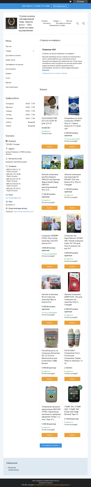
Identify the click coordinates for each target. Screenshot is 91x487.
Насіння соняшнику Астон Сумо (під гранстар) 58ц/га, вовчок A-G (50, 298)
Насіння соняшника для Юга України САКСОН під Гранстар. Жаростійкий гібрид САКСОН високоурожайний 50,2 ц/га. (51, 182)
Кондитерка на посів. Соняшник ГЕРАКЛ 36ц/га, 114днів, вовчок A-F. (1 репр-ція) (73, 123)
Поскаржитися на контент (43, 485)
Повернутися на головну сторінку (54, 73)
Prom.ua (56, 481)
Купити (49, 147)
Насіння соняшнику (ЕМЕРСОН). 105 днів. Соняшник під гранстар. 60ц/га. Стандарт (73, 299)
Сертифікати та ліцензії (14, 64)
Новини (8, 73)
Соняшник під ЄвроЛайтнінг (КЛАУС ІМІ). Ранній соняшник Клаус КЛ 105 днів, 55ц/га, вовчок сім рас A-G (73, 242)
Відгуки (8, 82)
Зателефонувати (60, 6)
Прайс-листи (10, 60)
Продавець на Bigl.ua (45, 483)
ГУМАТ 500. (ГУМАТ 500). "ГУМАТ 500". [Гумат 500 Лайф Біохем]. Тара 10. (72, 410)
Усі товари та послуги (50, 445)
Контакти (46, 23)
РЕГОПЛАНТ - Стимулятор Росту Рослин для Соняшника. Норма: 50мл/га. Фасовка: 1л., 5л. (73, 357)
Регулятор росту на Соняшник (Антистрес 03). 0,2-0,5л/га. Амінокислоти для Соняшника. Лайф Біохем (51, 357)
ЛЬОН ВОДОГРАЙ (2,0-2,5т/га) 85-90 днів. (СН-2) (49, 120)
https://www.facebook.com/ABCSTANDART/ (24, 211)
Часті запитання (12, 87)
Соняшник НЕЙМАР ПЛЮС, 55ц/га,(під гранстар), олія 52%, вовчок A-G (50, 239)
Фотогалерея (11, 69)
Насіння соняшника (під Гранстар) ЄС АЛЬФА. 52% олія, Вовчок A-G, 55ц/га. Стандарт (72, 179)
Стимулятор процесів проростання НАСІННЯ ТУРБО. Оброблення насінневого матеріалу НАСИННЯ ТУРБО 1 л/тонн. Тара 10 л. (51, 413)
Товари (55, 21)
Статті (8, 78)
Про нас (69, 21)
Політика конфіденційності (61, 485)
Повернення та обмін (57, 25)
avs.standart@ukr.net (13, 198)
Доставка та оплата (63, 23)
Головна (44, 21)
